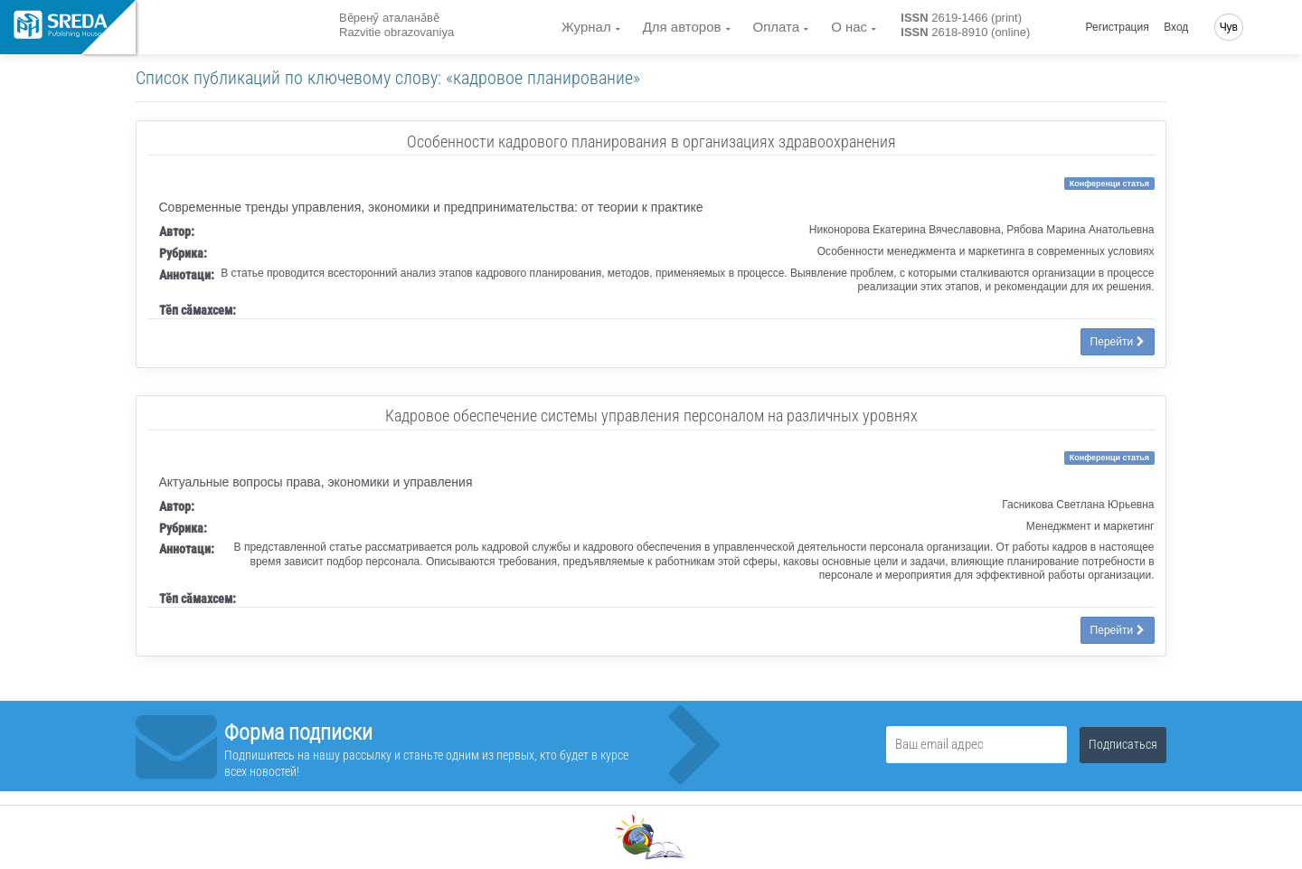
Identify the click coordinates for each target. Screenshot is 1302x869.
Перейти (1117, 341)
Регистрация (1117, 27)
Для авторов (682, 26)
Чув (1229, 27)
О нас (849, 26)
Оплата (776, 26)
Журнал (586, 26)
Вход (1176, 27)
